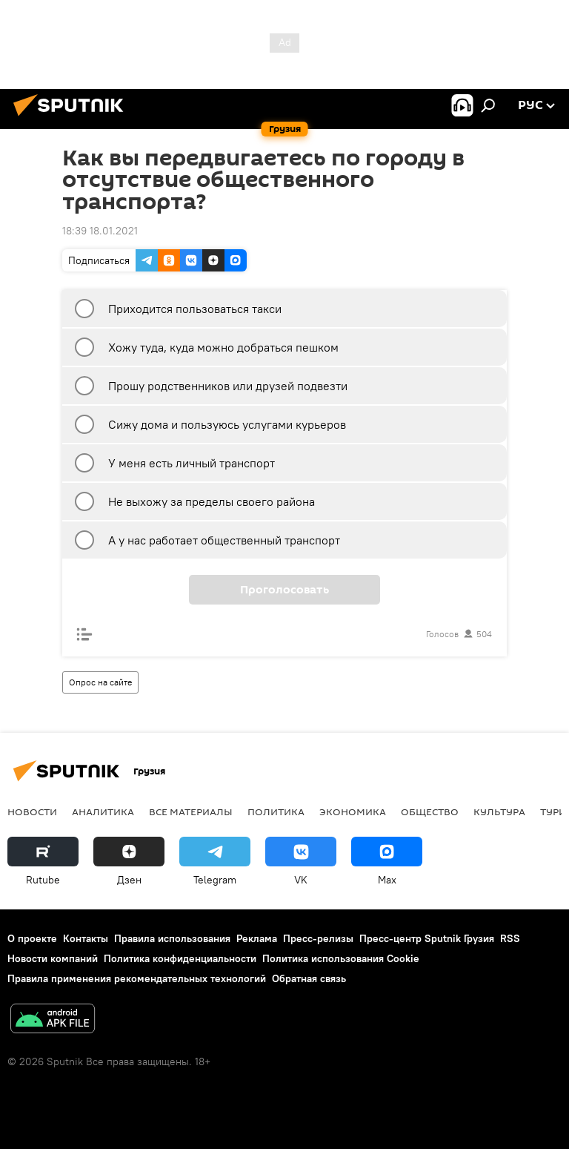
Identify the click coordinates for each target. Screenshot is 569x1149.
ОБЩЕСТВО (430, 811)
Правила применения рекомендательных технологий (136, 978)
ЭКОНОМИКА (352, 811)
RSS (510, 938)
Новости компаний (52, 958)
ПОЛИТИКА (276, 811)
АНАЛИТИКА (103, 811)
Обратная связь (309, 978)
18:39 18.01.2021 (100, 230)
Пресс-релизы (318, 938)
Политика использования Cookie (340, 958)
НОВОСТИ (32, 811)
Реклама (256, 938)
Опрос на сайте (100, 682)
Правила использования (172, 938)
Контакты (85, 938)
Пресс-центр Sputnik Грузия (426, 938)
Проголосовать (284, 590)
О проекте (32, 938)
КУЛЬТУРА (499, 811)
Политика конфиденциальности (180, 958)
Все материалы (191, 811)
